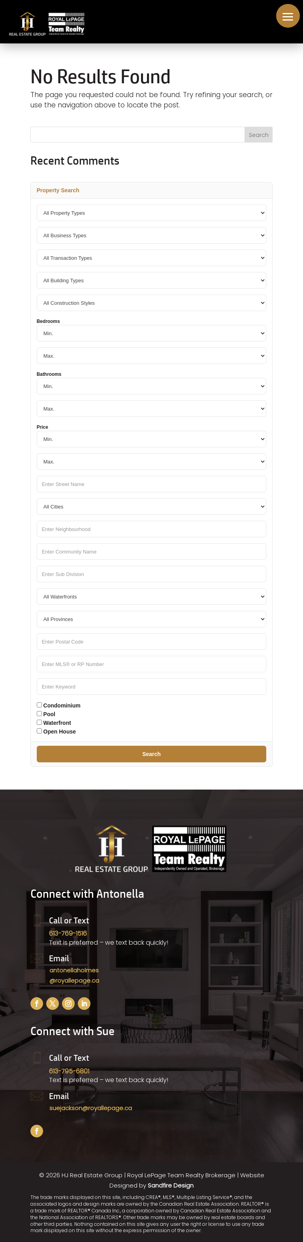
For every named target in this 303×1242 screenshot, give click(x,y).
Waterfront (54, 723)
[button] (288, 16)
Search (151, 754)
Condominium (59, 705)
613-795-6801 (69, 1071)
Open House (56, 731)
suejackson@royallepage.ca (90, 1108)
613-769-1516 (68, 933)
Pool (46, 714)
